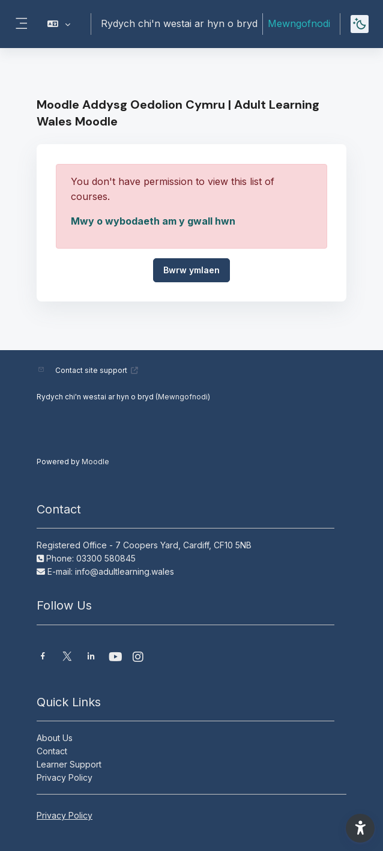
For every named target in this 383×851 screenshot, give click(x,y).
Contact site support (97, 370)
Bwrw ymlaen (191, 270)
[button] (59, 24)
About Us (55, 738)
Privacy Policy (64, 777)
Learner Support (69, 764)
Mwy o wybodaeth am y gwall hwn (153, 221)
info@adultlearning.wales (124, 571)
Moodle (95, 461)
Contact (52, 751)
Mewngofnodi (299, 23)
